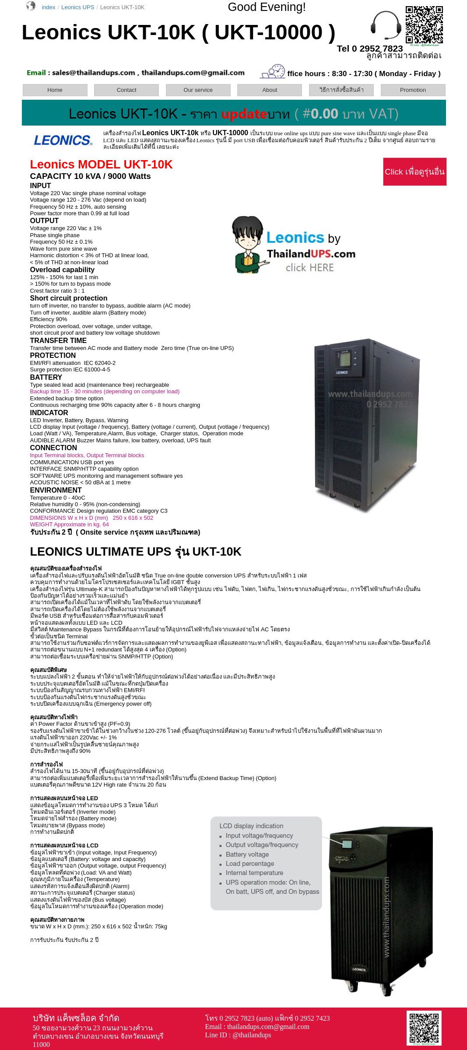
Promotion (413, 90)
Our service (198, 90)
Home (55, 90)
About (269, 90)
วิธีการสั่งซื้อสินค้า (342, 90)
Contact (127, 90)
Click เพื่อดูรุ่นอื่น (414, 171)
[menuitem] (58, 90)
